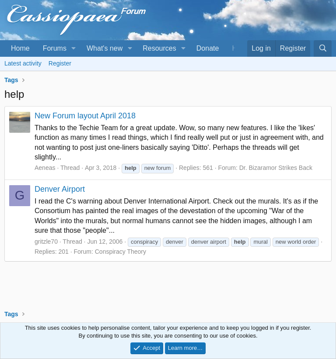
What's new (104, 48)
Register (60, 63)
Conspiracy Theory (120, 251)
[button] (73, 48)
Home (20, 48)
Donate (207, 48)
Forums (54, 48)
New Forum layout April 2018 (85, 115)
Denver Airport (60, 189)
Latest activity (23, 63)
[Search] (323, 48)
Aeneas (45, 167)
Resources (159, 48)
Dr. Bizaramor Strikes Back (275, 167)
